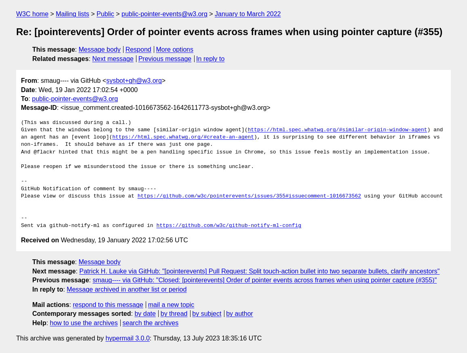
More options (175, 49)
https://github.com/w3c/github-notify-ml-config (228, 225)
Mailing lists (72, 14)
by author (239, 313)
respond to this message (108, 304)
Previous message (165, 58)
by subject (206, 313)
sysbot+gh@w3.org (134, 80)
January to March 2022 (248, 14)
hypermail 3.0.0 (127, 338)
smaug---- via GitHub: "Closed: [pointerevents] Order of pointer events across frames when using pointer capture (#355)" (264, 280)
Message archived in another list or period (126, 289)
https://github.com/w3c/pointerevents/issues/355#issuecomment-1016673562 (249, 196)
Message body (100, 49)
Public (105, 14)
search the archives (151, 322)
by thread (174, 313)
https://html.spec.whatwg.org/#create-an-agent (183, 137)
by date (144, 313)
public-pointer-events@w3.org (164, 14)
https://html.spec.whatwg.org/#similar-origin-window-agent (337, 130)
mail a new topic (171, 304)
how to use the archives (84, 322)
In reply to (210, 58)
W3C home (32, 14)
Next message (113, 58)
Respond (138, 49)
